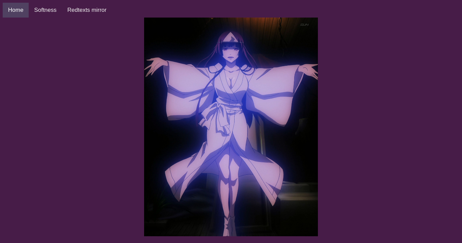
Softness (45, 10)
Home (15, 10)
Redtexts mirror (87, 10)
